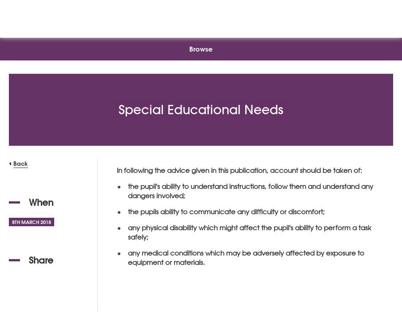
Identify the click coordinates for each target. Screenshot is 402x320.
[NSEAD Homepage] (201, 16)
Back (20, 163)
